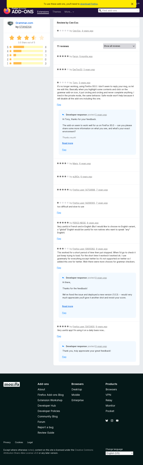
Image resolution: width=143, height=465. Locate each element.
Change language (114, 449)
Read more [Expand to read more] (67, 143)
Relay (109, 400)
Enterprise (78, 400)
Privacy (7, 442)
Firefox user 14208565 (84, 203)
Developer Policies (49, 411)
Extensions (43, 11)
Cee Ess (77, 31)
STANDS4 (25, 26)
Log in (137, 3)
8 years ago (93, 223)
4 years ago (87, 31)
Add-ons (43, 384)
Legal (30, 442)
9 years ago (102, 249)
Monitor (110, 405)
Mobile (76, 394)
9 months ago (86, 56)
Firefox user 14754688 (84, 190)
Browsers (111, 389)
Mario (75, 163)
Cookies (19, 442)
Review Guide (46, 432)
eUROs (76, 176)
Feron (75, 56)
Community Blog (48, 416)
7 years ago (102, 190)
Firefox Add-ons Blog (51, 394)
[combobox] (119, 10)
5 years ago (84, 82)
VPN (108, 394)
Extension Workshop (50, 400)
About (41, 389)
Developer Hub (47, 405)
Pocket (110, 411)
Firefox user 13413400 (84, 326)
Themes (56, 11)
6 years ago (85, 163)
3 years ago (89, 69)
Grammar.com (24, 22)
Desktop (77, 389)
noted (31, 450)
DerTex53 (77, 69)
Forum (41, 421)
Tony (75, 82)
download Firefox (89, 4)
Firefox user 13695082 (84, 249)
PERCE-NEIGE (79, 223)
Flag (59, 104)
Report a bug (45, 427)
